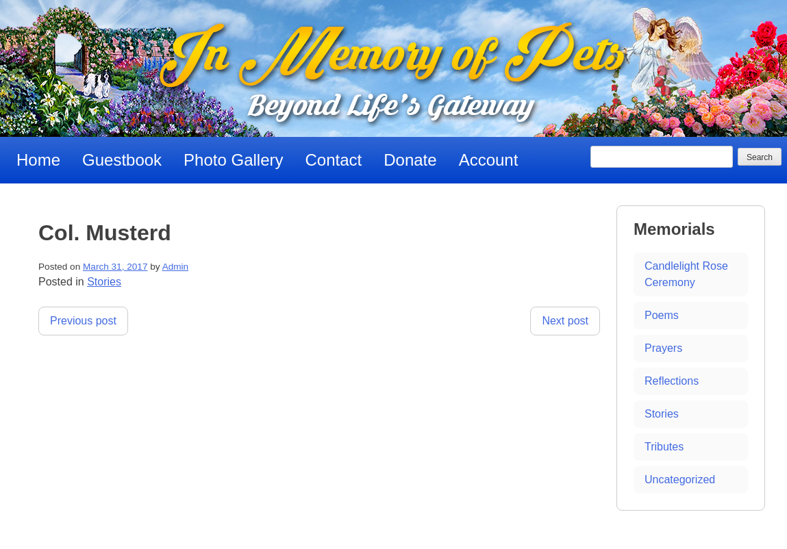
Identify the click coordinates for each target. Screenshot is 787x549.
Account (489, 160)
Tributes (664, 446)
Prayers (663, 348)
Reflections (672, 381)
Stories (104, 282)
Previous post (83, 321)
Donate (410, 160)
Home (38, 160)
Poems (662, 315)
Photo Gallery (233, 160)
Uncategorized (680, 479)
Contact (333, 160)
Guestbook (122, 160)
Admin (175, 266)
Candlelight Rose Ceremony (686, 274)
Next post (565, 321)
